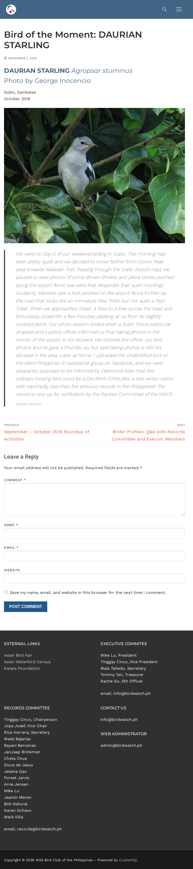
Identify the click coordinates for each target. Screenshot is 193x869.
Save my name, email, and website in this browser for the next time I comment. (88, 592)
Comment (15, 480)
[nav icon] (179, 9)
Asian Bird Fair (18, 655)
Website (12, 570)
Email (11, 547)
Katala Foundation (22, 668)
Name (11, 525)
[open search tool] (164, 9)
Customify (127, 860)
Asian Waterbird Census (27, 661)
